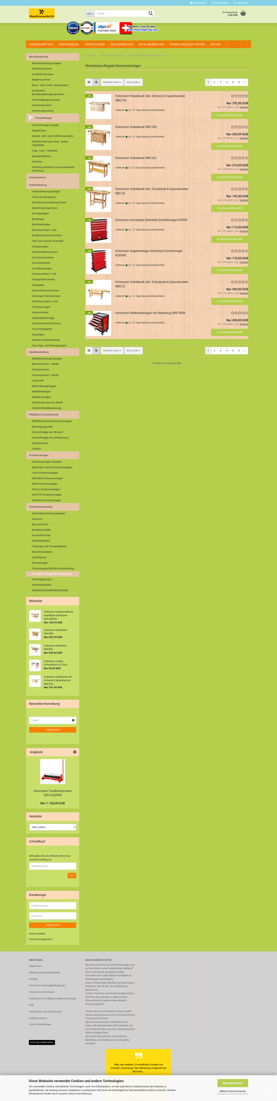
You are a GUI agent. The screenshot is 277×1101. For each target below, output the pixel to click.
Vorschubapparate (42, 328)
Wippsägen (38, 334)
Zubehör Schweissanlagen (46, 500)
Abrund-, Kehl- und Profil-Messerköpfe (52, 136)
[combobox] (112, 82)
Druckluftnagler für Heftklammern (50, 437)
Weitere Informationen (232, 1091)
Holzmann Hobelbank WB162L (136, 158)
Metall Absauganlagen (44, 386)
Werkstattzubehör (41, 584)
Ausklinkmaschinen (42, 74)
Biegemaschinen (41, 79)
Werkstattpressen (42, 579)
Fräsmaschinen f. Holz (44, 273)
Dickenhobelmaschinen (45, 251)
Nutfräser (37, 161)
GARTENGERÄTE (41, 540)
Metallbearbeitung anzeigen (47, 358)
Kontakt (33, 979)
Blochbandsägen (41, 224)
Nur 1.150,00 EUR (52, 803)
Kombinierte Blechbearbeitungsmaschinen (48, 92)
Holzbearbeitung (122, 44)
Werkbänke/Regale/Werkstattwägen (52, 573)
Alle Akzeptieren (233, 1083)
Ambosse (37, 518)
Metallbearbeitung (151, 44)
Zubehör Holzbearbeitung (45, 339)
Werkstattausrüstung (40, 506)
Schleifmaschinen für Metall (47, 402)
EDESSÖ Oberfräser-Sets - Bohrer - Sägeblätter (51, 143)
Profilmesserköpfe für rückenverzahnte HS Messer (53, 169)
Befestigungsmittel (42, 426)
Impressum (35, 966)
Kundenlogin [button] (220, 3)
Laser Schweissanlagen (45, 472)
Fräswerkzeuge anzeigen (45, 125)
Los (72, 875)
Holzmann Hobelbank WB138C (136, 127)
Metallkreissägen (41, 397)
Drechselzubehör (41, 262)
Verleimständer (40, 312)
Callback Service (38, 1018)
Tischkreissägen (41, 307)
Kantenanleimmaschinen (45, 290)
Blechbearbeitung (41, 44)
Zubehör (36, 448)
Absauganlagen (40, 213)
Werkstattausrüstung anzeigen (48, 513)
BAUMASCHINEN (41, 529)
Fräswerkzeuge (69, 44)
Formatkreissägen (42, 268)
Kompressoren (40, 443)
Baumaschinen (40, 524)
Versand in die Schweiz (41, 991)
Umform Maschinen (42, 110)
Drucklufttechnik (41, 535)
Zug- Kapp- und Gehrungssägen (49, 345)
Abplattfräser (39, 130)
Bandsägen (38, 219)
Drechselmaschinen (43, 257)
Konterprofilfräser (41, 156)
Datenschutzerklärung (80, 1093)
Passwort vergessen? (41, 939)
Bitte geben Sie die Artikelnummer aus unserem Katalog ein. (49, 857)
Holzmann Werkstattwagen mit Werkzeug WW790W (150, 313)
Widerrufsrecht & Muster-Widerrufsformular (52, 998)
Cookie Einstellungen (40, 1024)
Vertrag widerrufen (42, 1042)
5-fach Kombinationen (44, 197)
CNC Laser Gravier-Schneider (47, 240)
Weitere (216, 44)
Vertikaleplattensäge (43, 317)
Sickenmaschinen (42, 105)
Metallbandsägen (41, 391)
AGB (31, 1005)
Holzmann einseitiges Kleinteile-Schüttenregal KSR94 (151, 220)
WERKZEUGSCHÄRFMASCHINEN (50, 590)
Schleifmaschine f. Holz (45, 301)
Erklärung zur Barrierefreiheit (44, 972)
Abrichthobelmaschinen (45, 208)
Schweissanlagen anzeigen (47, 461)
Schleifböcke (39, 557)
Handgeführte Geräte (43, 279)
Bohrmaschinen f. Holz (44, 230)
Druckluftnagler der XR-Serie (47, 432)
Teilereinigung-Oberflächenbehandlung (53, 568)
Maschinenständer (42, 551)
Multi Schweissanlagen (44, 483)
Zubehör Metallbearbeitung (46, 408)
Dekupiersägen (40, 246)
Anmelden (53, 729)
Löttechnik (37, 380)
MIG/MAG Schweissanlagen (47, 478)
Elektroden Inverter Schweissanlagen (52, 467)
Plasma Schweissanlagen (46, 489)
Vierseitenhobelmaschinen (46, 323)
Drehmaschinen (40, 369)
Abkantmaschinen (42, 68)
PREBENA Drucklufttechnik (187, 44)
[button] (198, 3)
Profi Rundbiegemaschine (46, 99)
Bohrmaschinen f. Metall (45, 364)
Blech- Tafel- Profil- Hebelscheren (50, 85)
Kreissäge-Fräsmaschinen (46, 296)
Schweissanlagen (38, 455)
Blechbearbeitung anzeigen (46, 63)
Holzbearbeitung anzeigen (46, 191)
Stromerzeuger (40, 562)
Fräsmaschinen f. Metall (45, 375)
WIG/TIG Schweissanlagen (47, 494)
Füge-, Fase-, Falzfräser (45, 150)
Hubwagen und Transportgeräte (49, 546)
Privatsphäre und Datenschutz (45, 1011)
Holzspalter (38, 285)
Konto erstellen (37, 933)
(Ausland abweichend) (152, 110)
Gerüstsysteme (95, 44)
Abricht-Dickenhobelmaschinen (49, 202)
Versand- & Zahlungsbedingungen (47, 985)
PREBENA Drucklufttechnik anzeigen (52, 421)
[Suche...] (90, 13)
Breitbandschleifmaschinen (47, 235)
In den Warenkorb (229, 115)
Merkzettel (241, 3)
